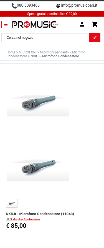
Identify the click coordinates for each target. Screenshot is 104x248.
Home (11, 52)
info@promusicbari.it (79, 5)
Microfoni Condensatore (26, 219)
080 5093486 (28, 5)
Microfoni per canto (55, 52)
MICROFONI (28, 52)
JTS (9, 219)
